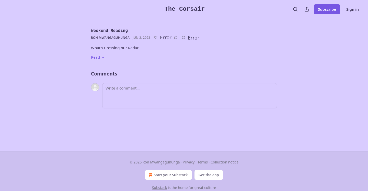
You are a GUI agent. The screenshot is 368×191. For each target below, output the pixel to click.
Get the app (209, 174)
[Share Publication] (307, 9)
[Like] (155, 37)
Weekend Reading (109, 31)
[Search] (295, 9)
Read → (98, 57)
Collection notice (224, 162)
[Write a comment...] (189, 95)
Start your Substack (168, 175)
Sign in (352, 9)
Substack (159, 187)
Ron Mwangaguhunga (110, 37)
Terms (203, 162)
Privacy (189, 162)
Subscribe (327, 9)
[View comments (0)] (175, 37)
